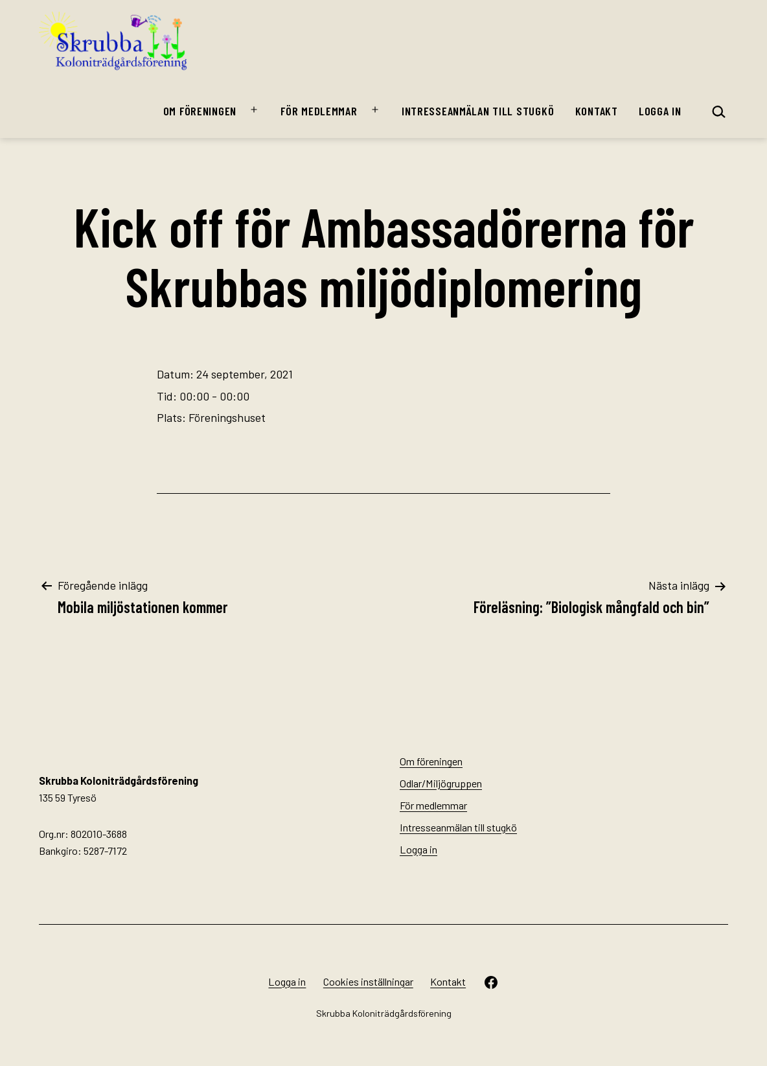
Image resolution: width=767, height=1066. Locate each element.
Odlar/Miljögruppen (441, 783)
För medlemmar (318, 111)
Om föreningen (199, 111)
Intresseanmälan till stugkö (478, 111)
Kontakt (596, 111)
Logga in (660, 111)
